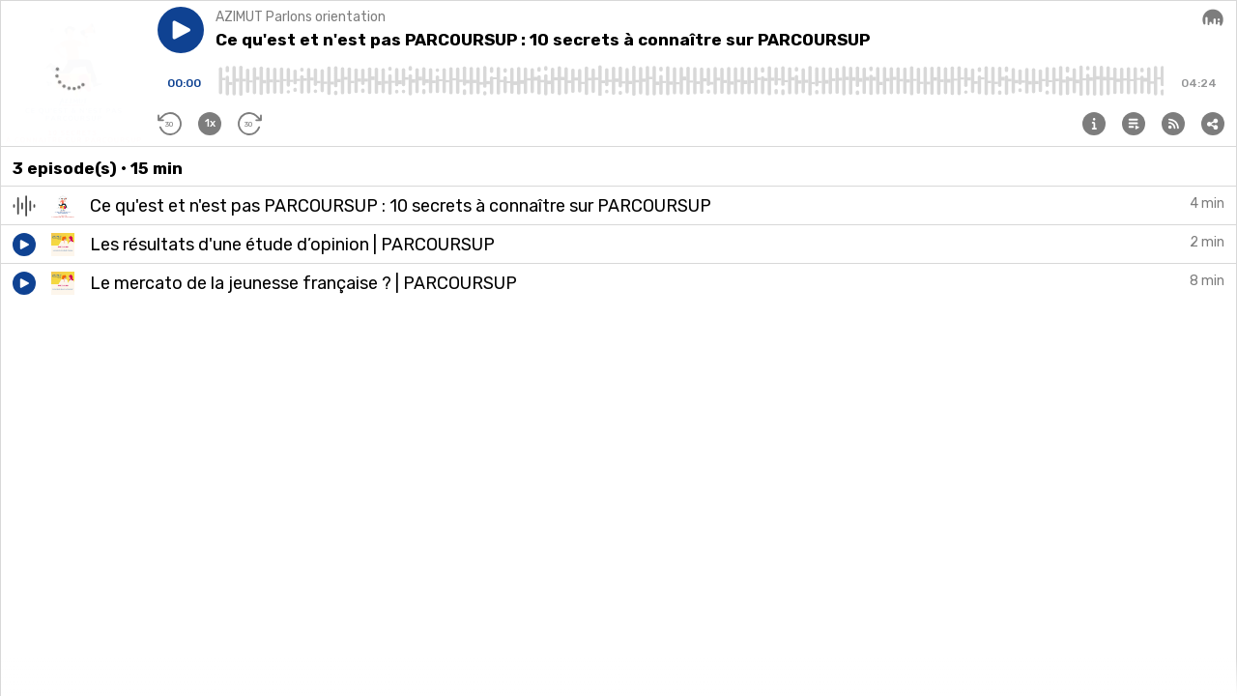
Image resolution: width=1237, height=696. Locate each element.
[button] (181, 30)
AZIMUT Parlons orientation (301, 17)
